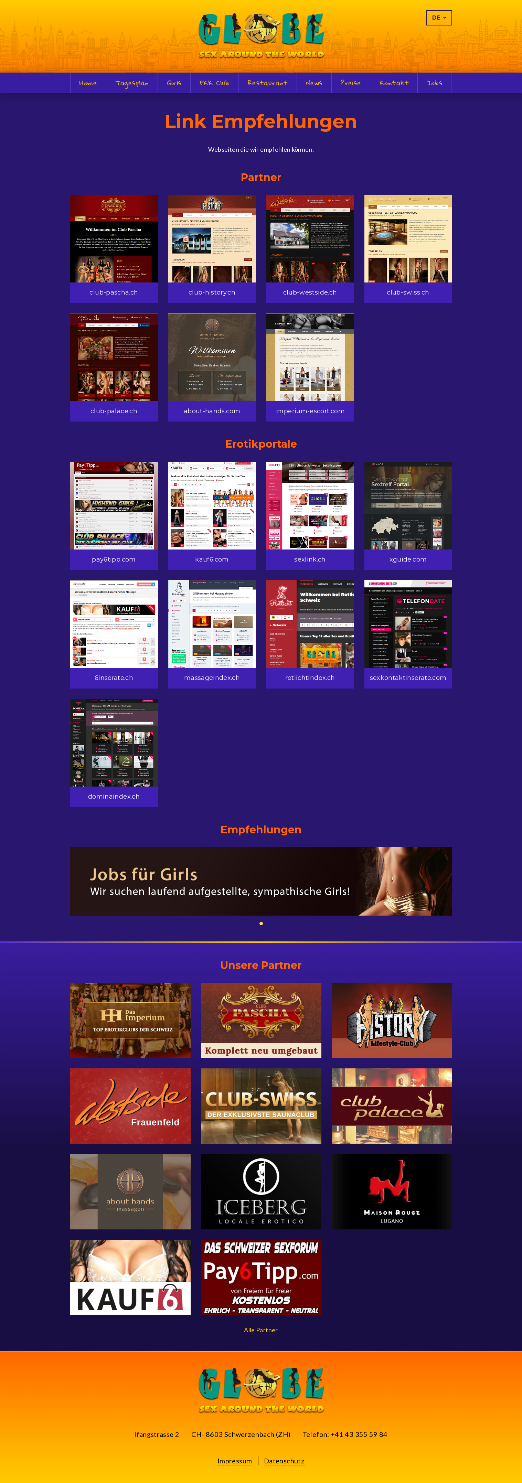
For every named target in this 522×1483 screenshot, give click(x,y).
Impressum (234, 1461)
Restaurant (268, 83)
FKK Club (215, 83)
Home (88, 83)
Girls (174, 83)
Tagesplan (132, 83)
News (314, 83)
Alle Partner (261, 1330)
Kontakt (394, 83)
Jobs (434, 83)
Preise (351, 83)
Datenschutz (284, 1461)
